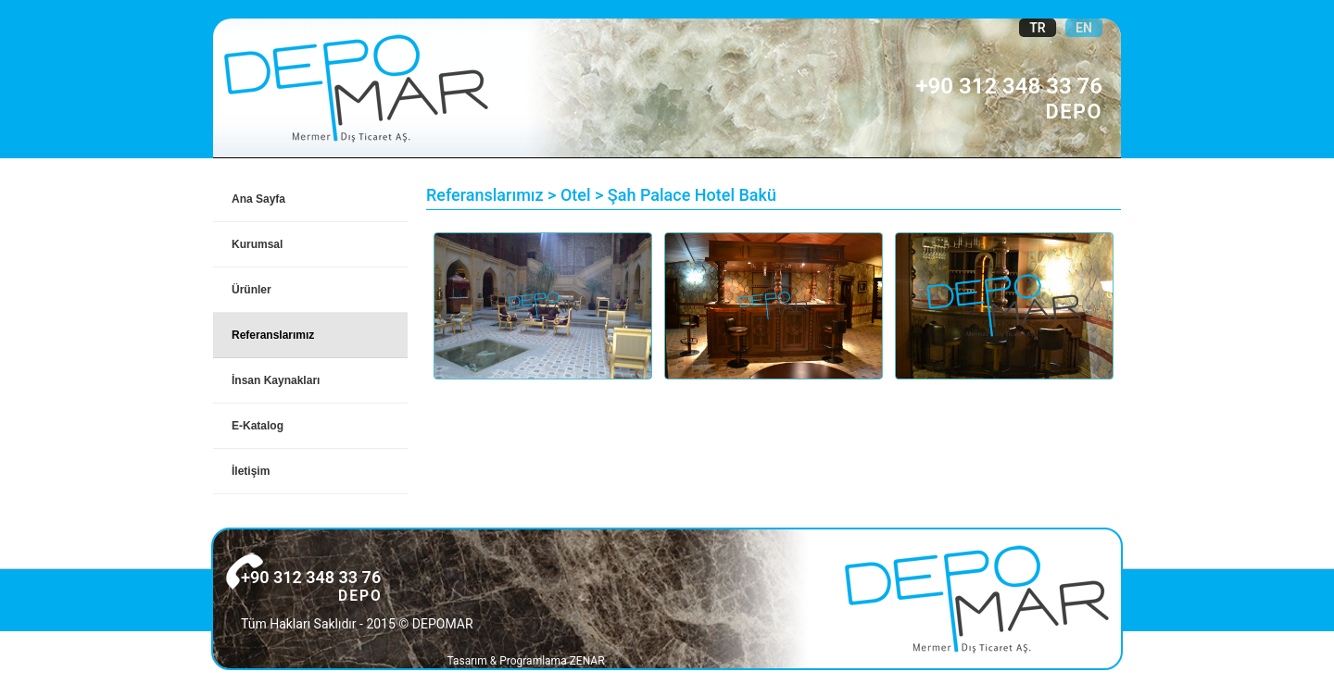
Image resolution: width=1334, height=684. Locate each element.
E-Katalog (257, 425)
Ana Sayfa (258, 199)
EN (1084, 27)
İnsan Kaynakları (276, 380)
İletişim (251, 471)
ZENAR (587, 660)
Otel (575, 195)
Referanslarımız (273, 335)
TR (1037, 27)
